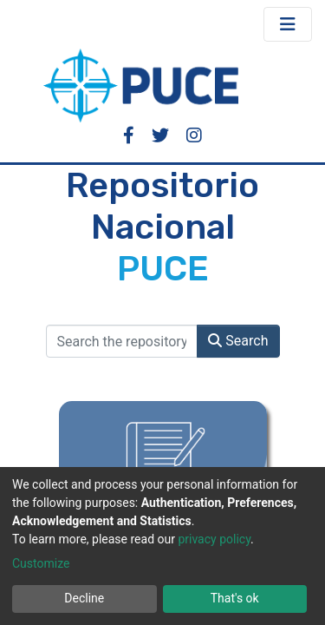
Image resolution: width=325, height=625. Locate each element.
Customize (40, 563)
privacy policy (214, 539)
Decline (84, 598)
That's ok (235, 598)
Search (238, 340)
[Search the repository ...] (122, 341)
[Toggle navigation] (287, 24)
